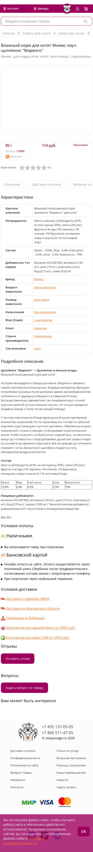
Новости (62, 780)
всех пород (41, 300)
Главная (8, 33)
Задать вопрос (66, 787)
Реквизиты (17, 780)
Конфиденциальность (25, 758)
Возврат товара (21, 773)
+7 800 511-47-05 (57, 732)
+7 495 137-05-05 (57, 726)
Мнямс (39, 279)
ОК (83, 831)
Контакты (17, 787)
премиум (40, 328)
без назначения (45, 312)
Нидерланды (43, 336)
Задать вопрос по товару (24, 688)
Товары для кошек (36, 33)
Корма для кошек (71, 33)
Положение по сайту (24, 765)
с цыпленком (43, 320)
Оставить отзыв (18, 658)
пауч (37, 348)
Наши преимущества (71, 773)
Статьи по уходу (67, 751)
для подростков (45, 287)
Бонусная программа (71, 758)
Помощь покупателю (71, 765)
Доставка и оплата (47, 184)
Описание (12, 184)
